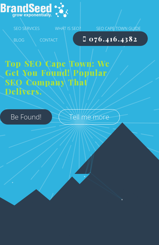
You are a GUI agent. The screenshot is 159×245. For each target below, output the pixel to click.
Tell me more (36, 121)
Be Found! (31, 103)
